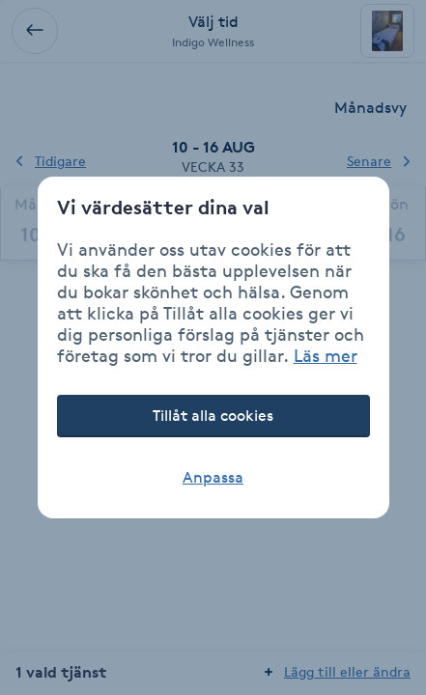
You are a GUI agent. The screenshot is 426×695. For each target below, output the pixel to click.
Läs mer (325, 355)
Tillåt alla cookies (213, 415)
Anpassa (213, 477)
